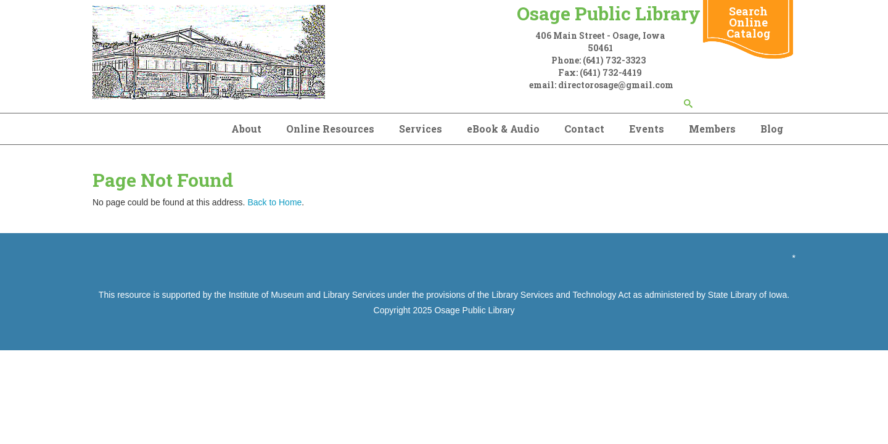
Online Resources (330, 128)
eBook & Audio (503, 128)
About (246, 128)
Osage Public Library (474, 310)
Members (712, 128)
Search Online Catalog (748, 22)
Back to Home (274, 202)
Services (420, 128)
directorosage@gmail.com (615, 85)
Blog (771, 128)
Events (646, 128)
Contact (584, 128)
